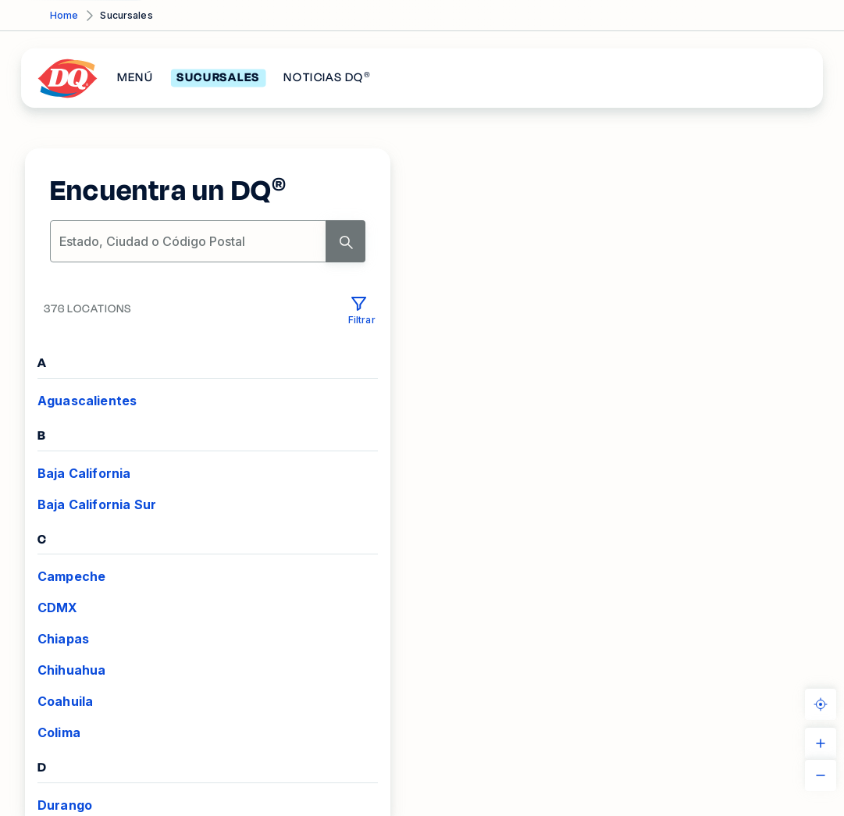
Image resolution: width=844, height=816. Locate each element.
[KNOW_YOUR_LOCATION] (820, 704)
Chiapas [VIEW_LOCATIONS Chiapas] (63, 639)
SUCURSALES (218, 78)
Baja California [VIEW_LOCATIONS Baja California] (83, 473)
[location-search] (189, 241)
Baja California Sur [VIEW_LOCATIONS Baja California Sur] (96, 504)
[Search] (345, 241)
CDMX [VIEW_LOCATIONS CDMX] (57, 607)
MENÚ (135, 78)
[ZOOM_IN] (820, 743)
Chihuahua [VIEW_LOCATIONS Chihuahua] (71, 670)
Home (64, 15)
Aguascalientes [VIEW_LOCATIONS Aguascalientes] (87, 400)
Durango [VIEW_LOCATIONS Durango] (64, 805)
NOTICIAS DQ (326, 78)
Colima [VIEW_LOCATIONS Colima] (58, 732)
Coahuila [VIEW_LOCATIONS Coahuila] (65, 701)
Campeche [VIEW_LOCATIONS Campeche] (71, 576)
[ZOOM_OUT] (820, 775)
